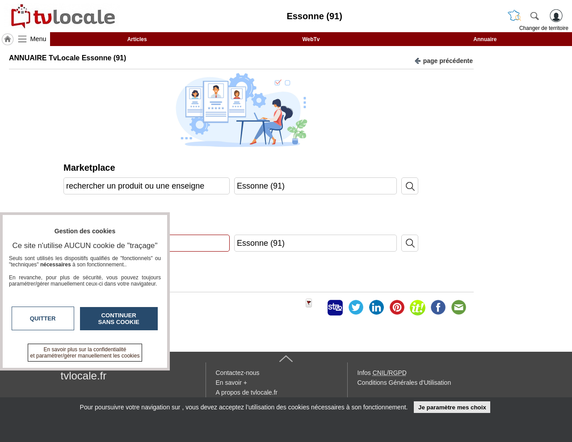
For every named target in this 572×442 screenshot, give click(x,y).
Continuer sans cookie (118, 318)
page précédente (443, 60)
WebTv (311, 39)
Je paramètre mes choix (452, 407)
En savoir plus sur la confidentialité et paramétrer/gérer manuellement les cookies (85, 352)
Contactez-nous (238, 372)
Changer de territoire (543, 28)
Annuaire (484, 39)
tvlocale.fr (84, 376)
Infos (382, 372)
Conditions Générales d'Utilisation (404, 382)
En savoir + (231, 382)
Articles (137, 39)
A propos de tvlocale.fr (247, 392)
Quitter (43, 318)
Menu (38, 38)
